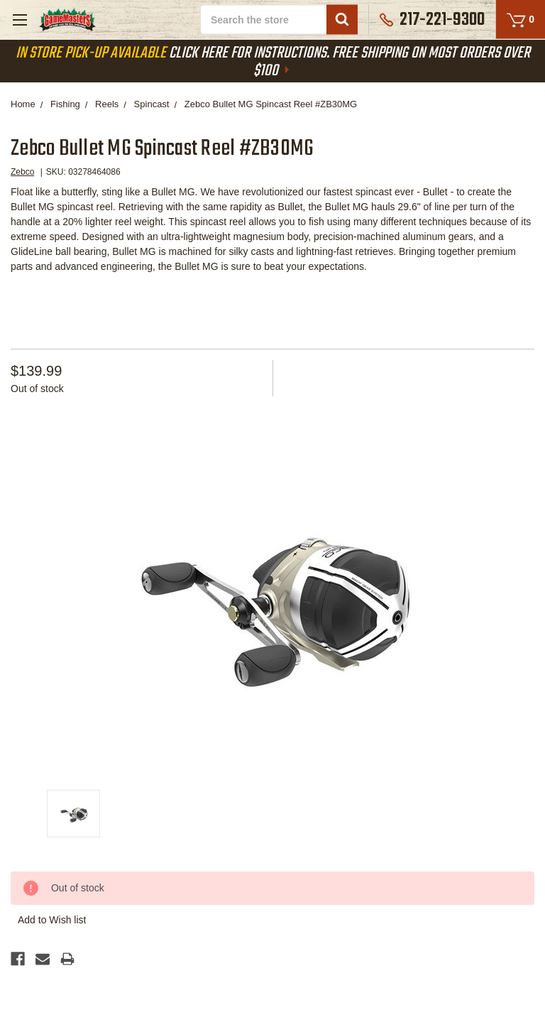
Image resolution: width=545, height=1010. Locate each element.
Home (23, 104)
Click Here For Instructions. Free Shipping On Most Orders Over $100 (273, 62)
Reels (107, 104)
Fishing (65, 104)
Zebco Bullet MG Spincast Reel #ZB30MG (271, 104)
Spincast (152, 104)
